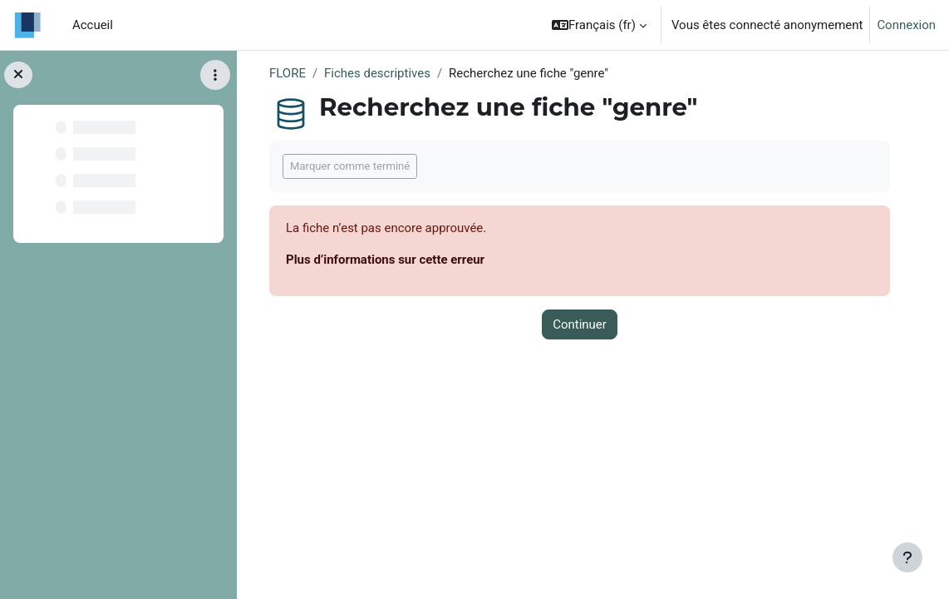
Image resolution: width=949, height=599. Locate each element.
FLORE (287, 73)
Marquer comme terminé (350, 166)
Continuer (580, 324)
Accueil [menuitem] (92, 24)
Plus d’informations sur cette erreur (385, 259)
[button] (599, 25)
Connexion (906, 24)
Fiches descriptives (377, 73)
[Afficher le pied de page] (907, 557)
